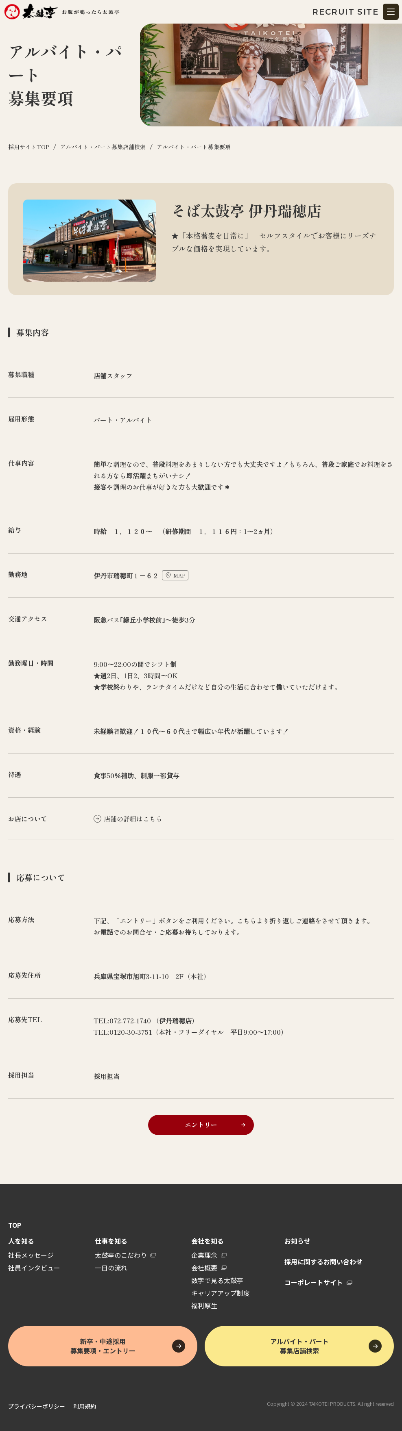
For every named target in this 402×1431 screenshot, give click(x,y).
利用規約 (84, 1406)
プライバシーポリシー (36, 1406)
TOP (14, 1225)
